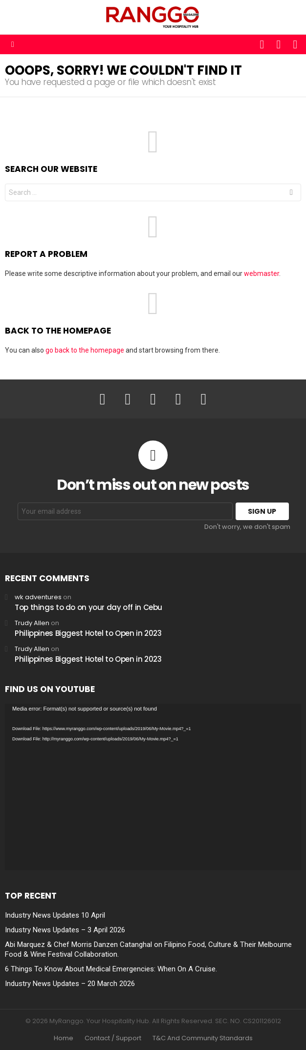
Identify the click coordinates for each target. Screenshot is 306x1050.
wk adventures (38, 597)
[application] (153, 787)
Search (291, 194)
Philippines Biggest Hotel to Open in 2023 (88, 633)
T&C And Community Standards (203, 1038)
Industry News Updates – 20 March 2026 (70, 983)
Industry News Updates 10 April (55, 915)
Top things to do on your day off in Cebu (88, 607)
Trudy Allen (32, 623)
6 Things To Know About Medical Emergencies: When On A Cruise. (111, 969)
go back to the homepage (84, 350)
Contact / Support (113, 1038)
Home (63, 1038)
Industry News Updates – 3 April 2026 (65, 929)
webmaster (261, 273)
